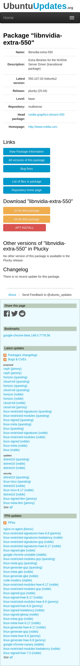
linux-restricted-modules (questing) (26, 415)
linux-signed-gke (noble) (19, 550)
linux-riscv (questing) (17, 481)
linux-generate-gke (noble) (20, 576)
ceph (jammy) (12, 368)
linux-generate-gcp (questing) (22, 567)
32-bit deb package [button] (26, 210)
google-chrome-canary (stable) (23, 644)
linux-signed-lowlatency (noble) (23, 610)
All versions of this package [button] (27, 160)
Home (8, 18)
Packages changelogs (22, 355)
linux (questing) (13, 428)
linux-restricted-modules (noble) (24, 437)
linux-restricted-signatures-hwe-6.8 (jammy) (32, 533)
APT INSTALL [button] (24, 227)
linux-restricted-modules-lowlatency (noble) (31, 648)
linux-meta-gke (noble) (18, 571)
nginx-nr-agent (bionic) (18, 529)
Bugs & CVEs (17, 359)
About (12, 294)
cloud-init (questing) (16, 381)
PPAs (11, 522)
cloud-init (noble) (14, 403)
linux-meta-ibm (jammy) (19, 503)
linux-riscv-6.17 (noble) (18, 490)
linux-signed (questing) (18, 420)
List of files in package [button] (26, 181)
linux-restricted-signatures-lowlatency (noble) (33, 537)
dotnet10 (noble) (14, 463)
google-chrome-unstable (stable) (25, 554)
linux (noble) (11, 450)
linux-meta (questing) (17, 424)
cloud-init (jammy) (15, 407)
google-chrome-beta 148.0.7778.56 (26, 335)
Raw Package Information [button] (27, 151)
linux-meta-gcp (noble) (18, 618)
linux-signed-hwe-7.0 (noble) (22, 653)
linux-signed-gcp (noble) (19, 593)
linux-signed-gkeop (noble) (21, 614)
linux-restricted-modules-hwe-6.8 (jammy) (30, 601)
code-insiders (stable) (17, 580)
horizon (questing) (15, 377)
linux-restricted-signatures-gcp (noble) (28, 542)
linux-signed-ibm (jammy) (20, 498)
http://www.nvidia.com (42, 126)
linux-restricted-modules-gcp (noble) (27, 589)
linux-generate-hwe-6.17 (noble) (24, 627)
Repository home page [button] (27, 190)
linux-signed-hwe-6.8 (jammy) (23, 606)
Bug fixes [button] (26, 168)
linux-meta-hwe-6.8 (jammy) (21, 636)
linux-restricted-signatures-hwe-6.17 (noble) (32, 546)
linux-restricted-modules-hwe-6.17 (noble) (30, 584)
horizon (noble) (13, 394)
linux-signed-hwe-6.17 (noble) (23, 597)
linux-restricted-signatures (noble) (25, 433)
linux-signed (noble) (16, 441)
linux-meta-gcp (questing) (20, 563)
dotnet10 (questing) (16, 459)
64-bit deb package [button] (26, 219)
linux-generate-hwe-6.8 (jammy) (24, 640)
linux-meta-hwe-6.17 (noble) (22, 623)
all (11, 507)
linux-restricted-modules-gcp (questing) (29, 559)
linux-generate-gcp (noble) (20, 631)
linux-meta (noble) (15, 445)
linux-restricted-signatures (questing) (27, 411)
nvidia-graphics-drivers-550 (46, 114)
